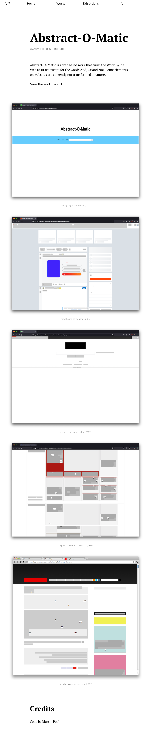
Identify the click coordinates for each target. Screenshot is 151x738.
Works (61, 3)
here (55, 84)
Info (120, 3)
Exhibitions (90, 3)
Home (31, 3)
